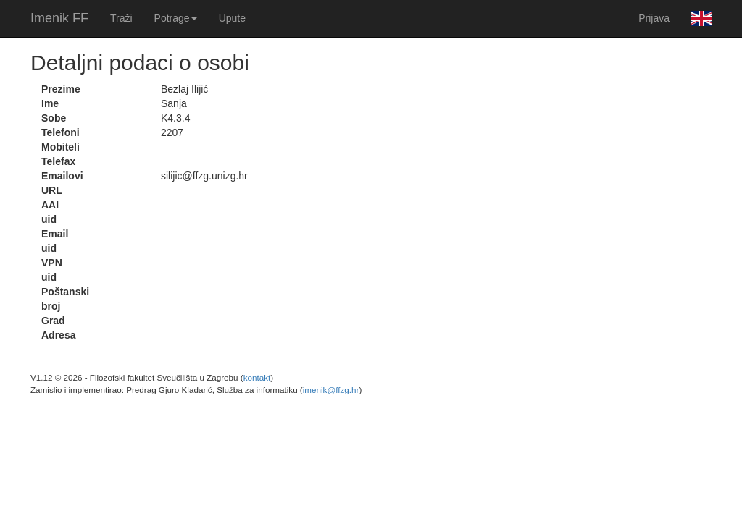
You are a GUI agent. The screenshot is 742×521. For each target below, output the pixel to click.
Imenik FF (59, 18)
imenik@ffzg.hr (331, 389)
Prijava (654, 18)
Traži (121, 18)
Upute (232, 18)
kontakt (257, 377)
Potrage (175, 18)
